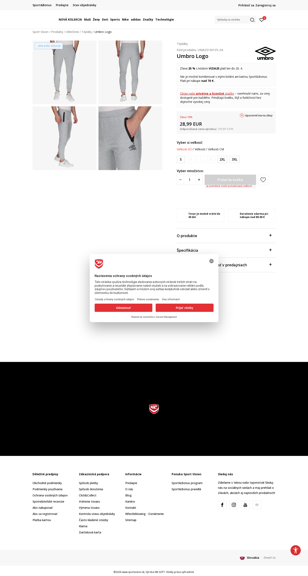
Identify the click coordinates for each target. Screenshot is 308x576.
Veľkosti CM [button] (216, 149)
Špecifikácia (224, 250)
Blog (128, 495)
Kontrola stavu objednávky (97, 514)
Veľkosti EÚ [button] (184, 149)
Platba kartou (42, 520)
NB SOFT (160, 572)
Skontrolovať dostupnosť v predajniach (224, 264)
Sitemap (130, 520)
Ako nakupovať (43, 508)
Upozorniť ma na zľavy (259, 115)
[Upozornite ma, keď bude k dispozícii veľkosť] (191, 159)
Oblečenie (72, 32)
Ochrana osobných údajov (50, 495)
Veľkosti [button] (200, 149)
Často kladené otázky (93, 520)
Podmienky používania (47, 489)
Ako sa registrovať (45, 514)
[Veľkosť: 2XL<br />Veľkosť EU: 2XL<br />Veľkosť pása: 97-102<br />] (222, 159)
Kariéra (130, 501)
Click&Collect (87, 495)
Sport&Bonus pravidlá (186, 489)
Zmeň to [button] (269, 557)
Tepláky (87, 32)
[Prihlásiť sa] (261, 19)
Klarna (83, 526)
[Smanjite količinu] (180, 180)
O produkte (224, 235)
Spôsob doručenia (91, 489)
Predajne (131, 483)
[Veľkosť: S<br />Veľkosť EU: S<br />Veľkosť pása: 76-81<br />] (181, 159)
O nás (129, 489)
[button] (235, 19)
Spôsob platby (88, 483)
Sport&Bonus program (187, 483)
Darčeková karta (90, 532)
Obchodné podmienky (47, 483)
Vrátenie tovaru (89, 501)
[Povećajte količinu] (199, 180)
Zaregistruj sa (265, 5)
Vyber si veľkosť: (190, 142)
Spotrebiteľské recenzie (48, 501)
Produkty (57, 32)
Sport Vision (40, 32)
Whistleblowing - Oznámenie (144, 514)
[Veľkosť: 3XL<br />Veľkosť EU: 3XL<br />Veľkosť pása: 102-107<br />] (235, 159)
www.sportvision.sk (133, 572)
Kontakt (130, 508)
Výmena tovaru (89, 508)
